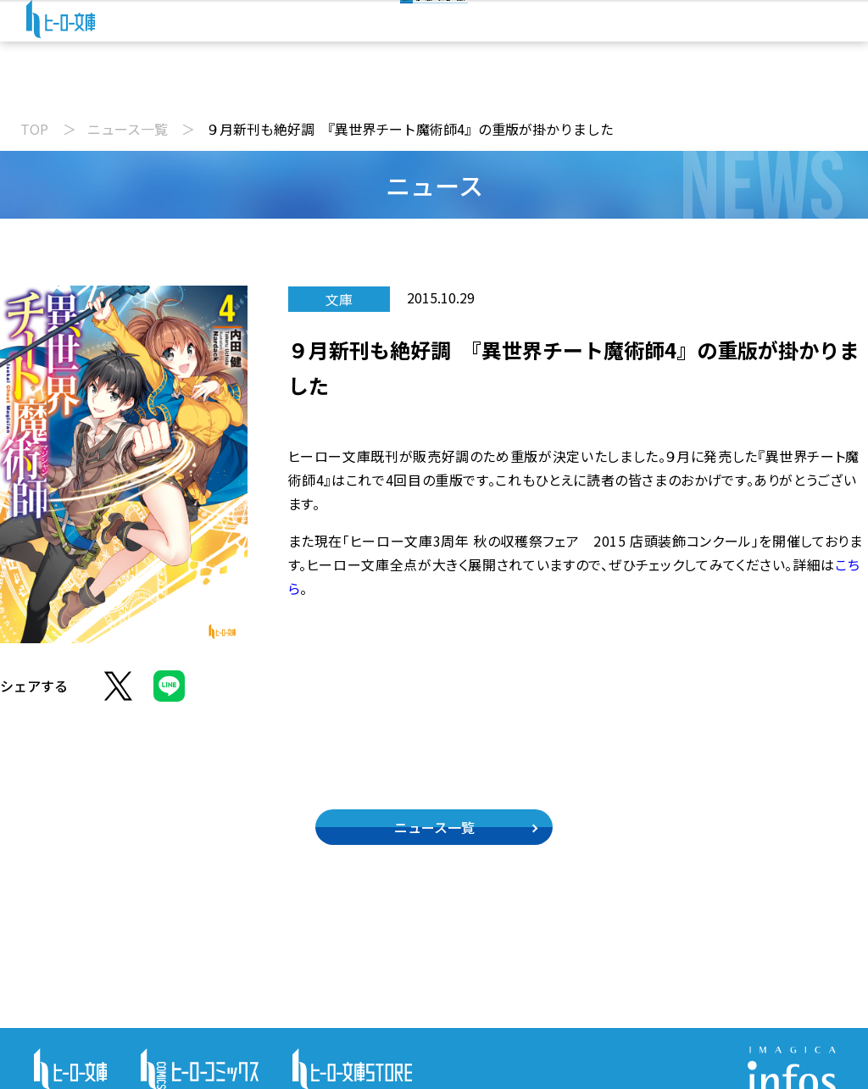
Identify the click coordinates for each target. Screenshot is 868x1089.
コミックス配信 (523, 87)
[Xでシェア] (118, 696)
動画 (296, 87)
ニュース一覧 (127, 129)
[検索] (398, 32)
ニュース (200, 87)
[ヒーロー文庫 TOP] (72, 35)
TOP (34, 129)
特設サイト (660, 87)
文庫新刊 (393, 87)
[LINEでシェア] (169, 696)
